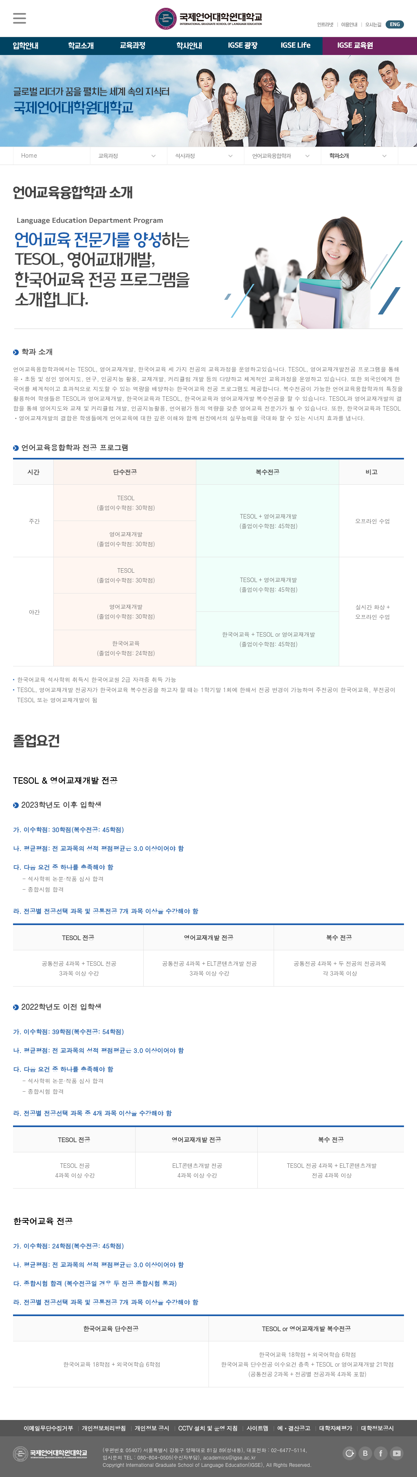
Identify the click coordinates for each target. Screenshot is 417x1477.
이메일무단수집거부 (48, 1428)
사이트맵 (257, 1428)
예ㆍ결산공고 (293, 1428)
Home (29, 155)
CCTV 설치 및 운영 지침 (208, 1428)
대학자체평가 (335, 1428)
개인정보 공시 (152, 1428)
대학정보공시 (377, 1428)
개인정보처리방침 (104, 1428)
